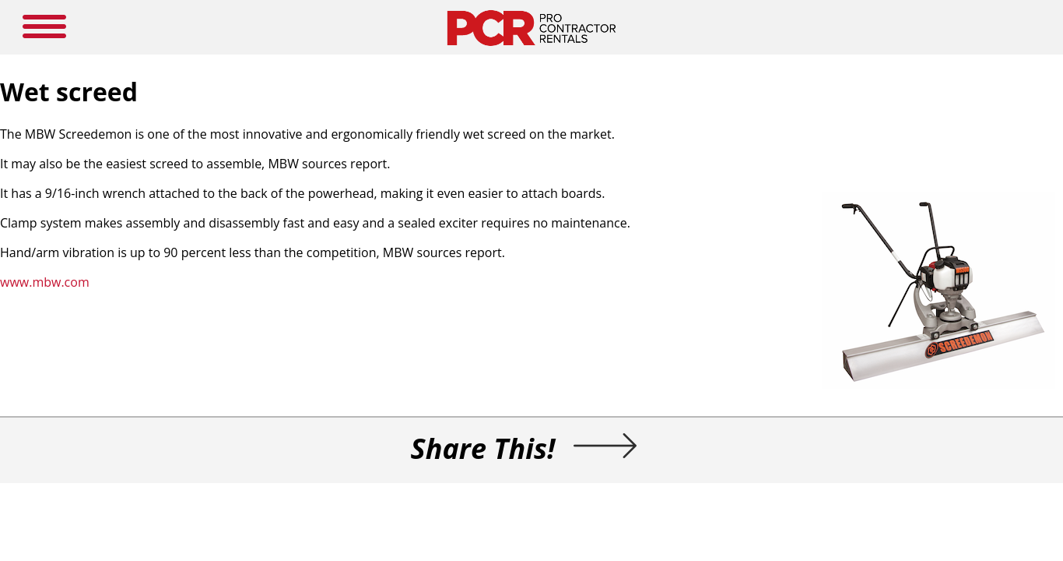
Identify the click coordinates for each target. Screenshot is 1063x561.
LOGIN (709, 24)
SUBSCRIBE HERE (641, 24)
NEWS (504, 24)
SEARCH (905, 22)
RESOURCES (560, 24)
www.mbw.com (218, 317)
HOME (294, 24)
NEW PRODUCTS (361, 24)
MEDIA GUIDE (444, 24)
